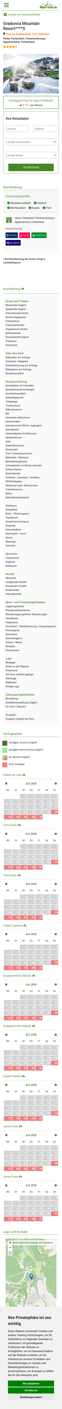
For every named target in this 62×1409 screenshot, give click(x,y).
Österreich (44, 33)
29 (25, 817)
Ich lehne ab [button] (31, 1390)
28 (17, 817)
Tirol (34, 33)
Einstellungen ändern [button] (31, 1397)
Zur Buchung (31, 167)
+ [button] (10, 1243)
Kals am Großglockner (18, 33)
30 (33, 817)
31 (40, 817)
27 (10, 817)
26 (56, 811)
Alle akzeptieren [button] (31, 1383)
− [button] (10, 1248)
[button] (9, 74)
